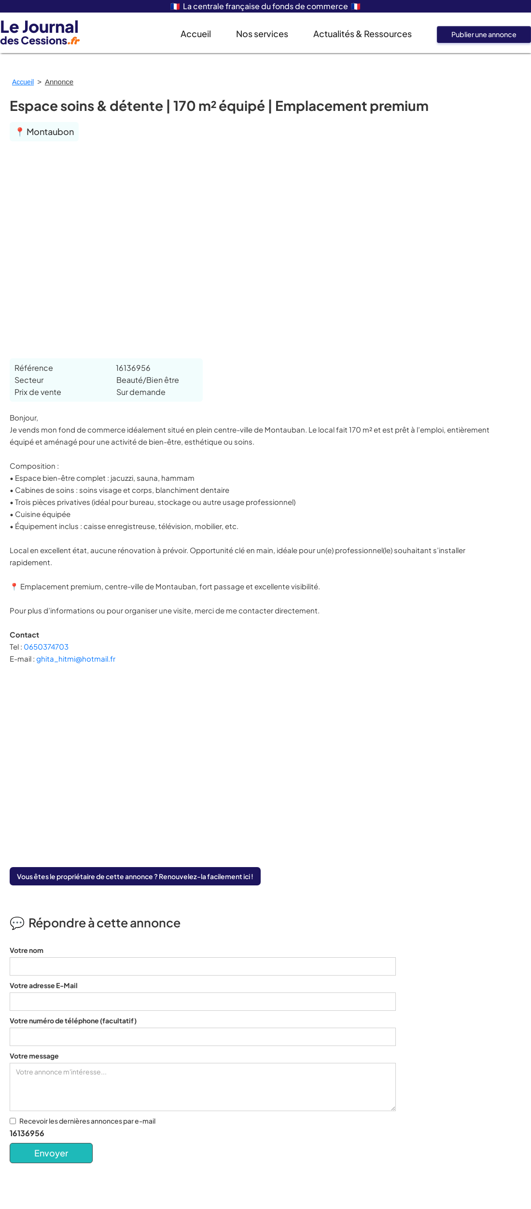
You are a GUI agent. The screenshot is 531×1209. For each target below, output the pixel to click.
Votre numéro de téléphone (73, 1020)
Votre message (34, 1055)
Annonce (59, 82)
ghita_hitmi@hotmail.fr (75, 658)
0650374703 (46, 646)
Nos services (262, 33)
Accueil (196, 33)
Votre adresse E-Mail (44, 985)
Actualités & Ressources (362, 33)
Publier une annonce (484, 34)
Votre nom (26, 950)
